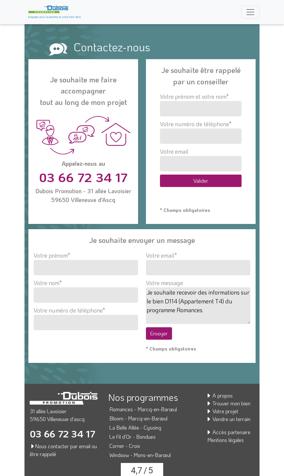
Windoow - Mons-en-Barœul (140, 454)
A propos (219, 395)
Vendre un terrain (228, 419)
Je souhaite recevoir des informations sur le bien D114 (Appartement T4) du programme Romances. (198, 305)
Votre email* (198, 261)
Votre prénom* (86, 261)
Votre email (200, 159)
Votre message (164, 283)
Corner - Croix (124, 445)
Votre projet (222, 411)
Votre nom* (86, 289)
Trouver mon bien (228, 403)
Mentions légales (225, 439)
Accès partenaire (228, 432)
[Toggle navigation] (250, 12)
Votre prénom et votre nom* (200, 104)
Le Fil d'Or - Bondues (132, 436)
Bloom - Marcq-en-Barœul (138, 418)
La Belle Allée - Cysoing (135, 427)
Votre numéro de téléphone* (200, 132)
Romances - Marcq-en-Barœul (143, 409)
